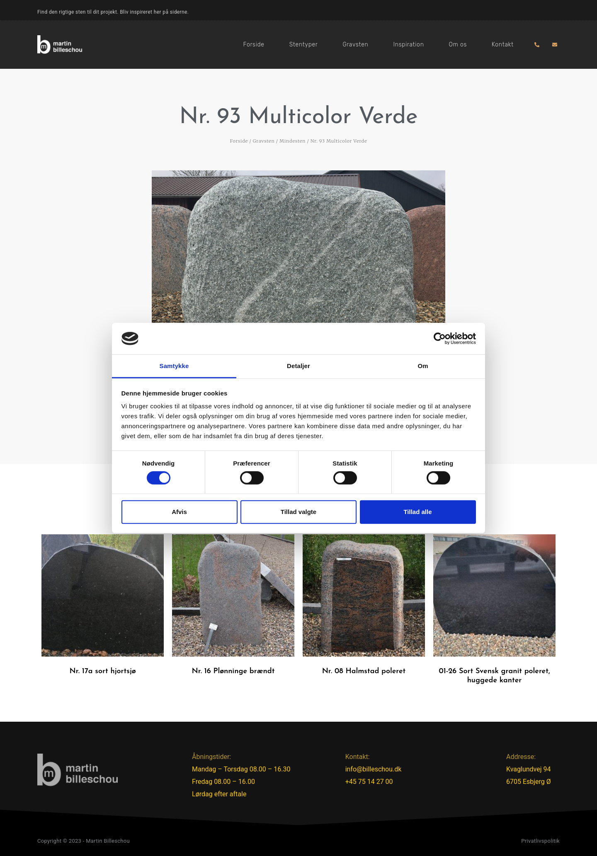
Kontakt (503, 44)
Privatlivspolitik (540, 841)
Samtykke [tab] (174, 365)
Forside (254, 44)
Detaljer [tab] (298, 365)
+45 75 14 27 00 (369, 782)
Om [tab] (422, 365)
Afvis (179, 511)
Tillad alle (417, 511)
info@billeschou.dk (373, 769)
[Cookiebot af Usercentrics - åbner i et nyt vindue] (439, 338)
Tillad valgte (298, 511)
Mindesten (292, 141)
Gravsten (355, 44)
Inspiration (408, 44)
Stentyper (303, 44)
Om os (458, 44)
